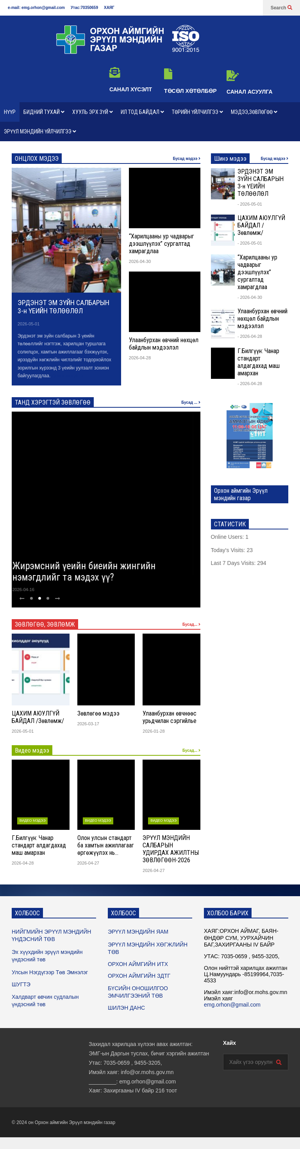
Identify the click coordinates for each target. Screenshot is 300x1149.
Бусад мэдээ (186, 158)
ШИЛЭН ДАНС (126, 1008)
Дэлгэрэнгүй (68, 375)
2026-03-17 (88, 723)
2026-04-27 (88, 863)
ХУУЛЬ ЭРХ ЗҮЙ (92, 112)
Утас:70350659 (84, 7)
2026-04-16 (30, 589)
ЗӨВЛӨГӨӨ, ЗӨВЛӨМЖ (45, 624)
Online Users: (228, 537)
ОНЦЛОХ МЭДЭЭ (37, 158)
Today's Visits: (229, 550)
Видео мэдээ (32, 750)
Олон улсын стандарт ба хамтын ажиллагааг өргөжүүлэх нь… (105, 845)
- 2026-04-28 (250, 336)
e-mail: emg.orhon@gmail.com (36, 7)
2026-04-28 (140, 357)
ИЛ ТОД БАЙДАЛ (142, 112)
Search (281, 8)
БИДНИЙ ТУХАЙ (43, 112)
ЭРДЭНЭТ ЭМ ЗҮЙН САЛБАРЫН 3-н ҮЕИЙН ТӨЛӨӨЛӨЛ (63, 306)
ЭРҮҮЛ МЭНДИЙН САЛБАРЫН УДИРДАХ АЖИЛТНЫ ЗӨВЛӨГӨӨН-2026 (171, 849)
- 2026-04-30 (250, 297)
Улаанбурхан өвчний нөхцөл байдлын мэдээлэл (163, 343)
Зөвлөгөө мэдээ (98, 713)
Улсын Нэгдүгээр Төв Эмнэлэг (50, 972)
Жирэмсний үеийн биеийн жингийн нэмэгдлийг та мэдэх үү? (91, 571)
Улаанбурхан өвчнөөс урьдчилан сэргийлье (169, 717)
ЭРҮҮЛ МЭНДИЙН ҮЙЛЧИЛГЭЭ (40, 131)
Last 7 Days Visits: (234, 563)
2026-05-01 (28, 323)
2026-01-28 (153, 731)
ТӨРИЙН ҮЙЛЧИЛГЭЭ (197, 112)
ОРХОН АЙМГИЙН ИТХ (138, 964)
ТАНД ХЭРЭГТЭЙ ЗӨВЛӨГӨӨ (53, 402)
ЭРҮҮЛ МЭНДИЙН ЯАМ (138, 932)
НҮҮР (10, 112)
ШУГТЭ (21, 984)
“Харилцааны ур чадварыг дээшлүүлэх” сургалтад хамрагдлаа (161, 244)
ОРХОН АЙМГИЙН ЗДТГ (139, 976)
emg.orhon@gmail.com (232, 1005)
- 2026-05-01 (250, 204)
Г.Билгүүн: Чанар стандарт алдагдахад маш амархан (39, 845)
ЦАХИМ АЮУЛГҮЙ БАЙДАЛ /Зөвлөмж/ (38, 717)
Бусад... (191, 624)
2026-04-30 (140, 261)
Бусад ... (190, 402)
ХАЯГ (109, 7)
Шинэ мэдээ (230, 158)
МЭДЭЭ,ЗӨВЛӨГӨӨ (254, 112)
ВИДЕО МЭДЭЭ (33, 820)
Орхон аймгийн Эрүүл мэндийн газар (75, 1122)
